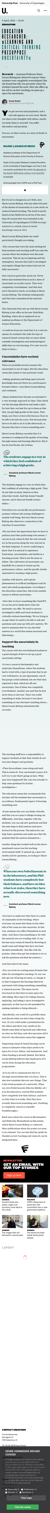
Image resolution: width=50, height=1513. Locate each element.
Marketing (27, 1492)
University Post (10, 3)
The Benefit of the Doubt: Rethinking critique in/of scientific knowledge (24, 173)
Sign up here (14, 1175)
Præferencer (30, 1489)
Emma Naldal (15, 101)
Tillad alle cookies (23, 1507)
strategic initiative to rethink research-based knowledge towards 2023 (24, 226)
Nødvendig (14, 1489)
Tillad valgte (26, 1498)
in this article (36, 1120)
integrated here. (10, 1139)
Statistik (13, 1492)
